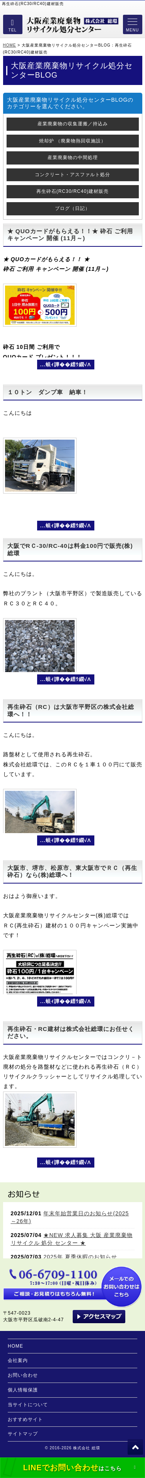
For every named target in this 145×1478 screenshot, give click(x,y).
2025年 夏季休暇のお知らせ (80, 1257)
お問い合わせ (23, 1375)
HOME (9, 45)
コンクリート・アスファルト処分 (72, 174)
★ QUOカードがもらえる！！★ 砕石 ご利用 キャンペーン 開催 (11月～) (70, 234)
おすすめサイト (25, 1419)
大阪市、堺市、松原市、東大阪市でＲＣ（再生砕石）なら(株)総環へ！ (72, 871)
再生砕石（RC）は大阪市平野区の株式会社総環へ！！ (70, 710)
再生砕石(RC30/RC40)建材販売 (72, 191)
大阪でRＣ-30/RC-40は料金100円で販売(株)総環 (70, 549)
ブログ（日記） (72, 208)
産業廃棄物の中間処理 (73, 157)
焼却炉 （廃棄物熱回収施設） (72, 141)
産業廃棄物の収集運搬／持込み (73, 123)
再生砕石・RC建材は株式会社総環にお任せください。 (70, 1032)
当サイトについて (28, 1404)
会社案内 (18, 1360)
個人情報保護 (23, 1390)
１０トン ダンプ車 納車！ (47, 392)
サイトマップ (23, 1433)
